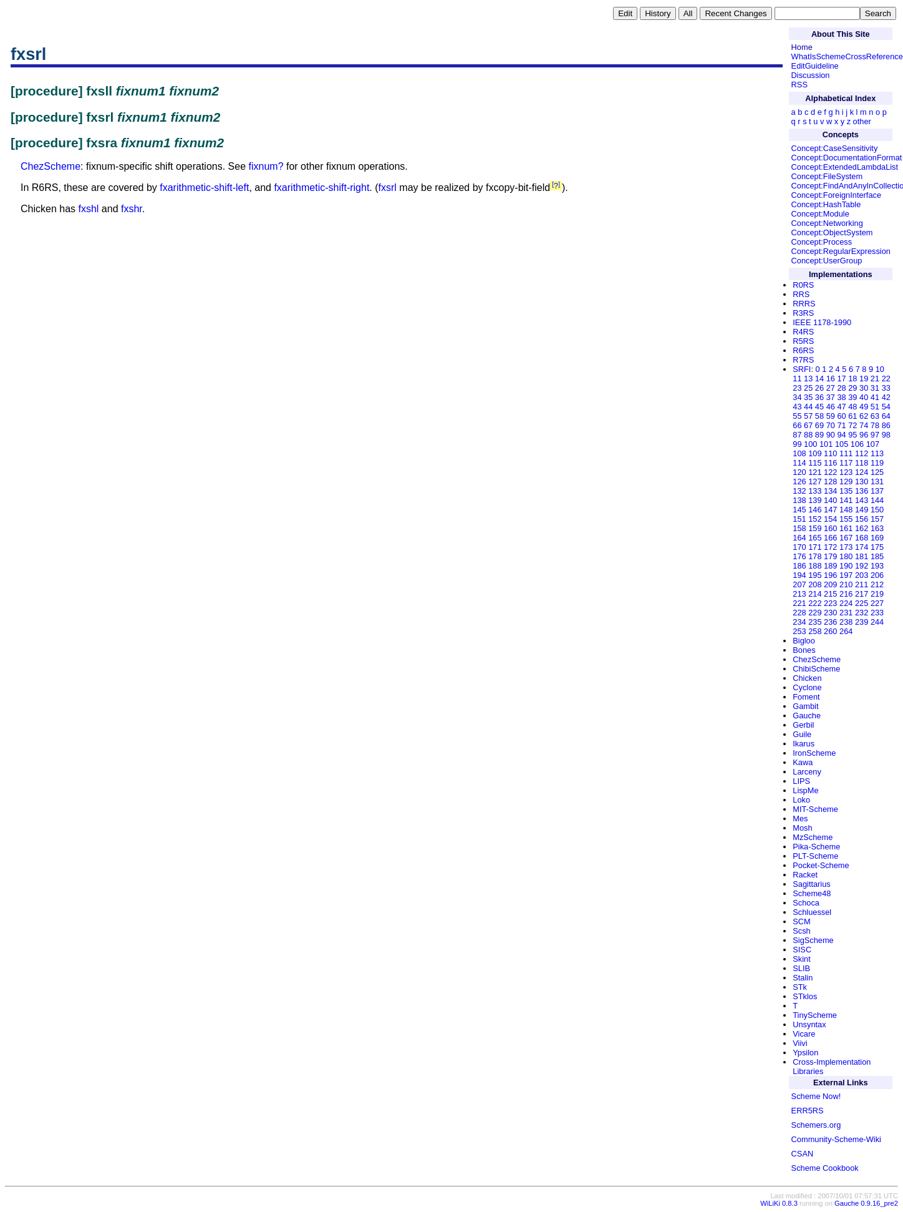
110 (830, 453)
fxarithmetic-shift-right (321, 187)
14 (819, 378)
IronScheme (814, 753)
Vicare (804, 1034)
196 (830, 575)
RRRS (804, 303)
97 (875, 434)
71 (841, 425)
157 (877, 519)
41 (875, 397)
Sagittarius (811, 884)
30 (863, 388)
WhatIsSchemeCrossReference (847, 56)
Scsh (801, 931)
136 (861, 491)
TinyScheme (815, 1015)
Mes (800, 818)
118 (861, 462)
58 (819, 416)
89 (819, 434)
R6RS (803, 350)
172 (830, 547)
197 (845, 575)
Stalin (803, 977)
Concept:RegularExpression (841, 251)
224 (845, 603)
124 (861, 472)
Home (802, 47)
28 (841, 388)
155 (845, 519)
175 (877, 547)
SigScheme (813, 940)
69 (819, 425)
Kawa (803, 762)
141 (845, 500)
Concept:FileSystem (827, 176)
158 (799, 528)
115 (814, 462)
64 (886, 416)
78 (875, 425)
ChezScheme (50, 166)
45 (819, 406)
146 (814, 509)
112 (861, 453)
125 (877, 472)
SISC (802, 949)
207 (799, 584)
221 (799, 603)
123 (845, 472)
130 (861, 481)
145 (799, 509)
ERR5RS (807, 1110)
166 (830, 537)
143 (861, 500)
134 (830, 491)
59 (830, 416)
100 (810, 444)
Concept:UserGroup (826, 260)
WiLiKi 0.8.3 (779, 1203)
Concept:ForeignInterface (836, 195)
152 (814, 519)
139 (814, 500)
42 (886, 397)
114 (799, 462)
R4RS (803, 331)
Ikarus (803, 743)
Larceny (807, 771)
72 (852, 425)
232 (861, 612)
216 (845, 594)
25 (808, 388)
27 (830, 388)
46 (830, 406)
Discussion (810, 75)
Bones (804, 650)
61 (852, 416)
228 (799, 612)
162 (861, 528)
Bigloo (804, 640)
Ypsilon (805, 1052)
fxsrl (388, 187)
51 (875, 406)
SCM (801, 921)
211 (861, 584)
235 (814, 622)
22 (886, 378)
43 (797, 406)
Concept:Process (821, 242)
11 (797, 378)
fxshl (89, 208)
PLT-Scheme (815, 856)
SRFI (802, 369)
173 (845, 547)
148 (845, 509)
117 (845, 462)
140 (830, 500)
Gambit (805, 706)
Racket (805, 874)
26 (819, 388)
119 (877, 462)
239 (861, 622)
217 (861, 594)
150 (877, 509)
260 (830, 631)
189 (830, 565)
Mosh (802, 828)
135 (845, 491)
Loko (801, 799)
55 (797, 416)
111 (845, 453)
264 (845, 631)
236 (830, 622)
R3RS (803, 313)
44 (808, 406)
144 (877, 500)
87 (797, 434)
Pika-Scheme (816, 846)
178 (814, 556)
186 (799, 565)
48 (852, 406)
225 (861, 603)
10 (880, 369)
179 (830, 556)
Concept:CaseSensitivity (834, 148)
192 (861, 565)
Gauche (807, 715)
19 (863, 378)
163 (877, 528)
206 (877, 575)
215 (830, 594)
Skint (801, 959)
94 (841, 434)
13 (808, 378)
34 (797, 397)
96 (863, 434)
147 (830, 509)
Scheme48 (812, 893)
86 (886, 425)
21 (875, 378)
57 (808, 416)
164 (799, 537)
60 (841, 416)
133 (814, 491)
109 (814, 453)
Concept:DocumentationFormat (846, 157)
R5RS (803, 341)
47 (841, 406)
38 (841, 397)
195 (814, 575)
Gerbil (803, 725)
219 (877, 594)
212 (877, 584)
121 (814, 472)
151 (799, 519)
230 (830, 612)
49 (863, 406)
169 (877, 537)
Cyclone (807, 687)
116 (830, 462)
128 (830, 481)
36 (819, 397)
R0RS (803, 285)
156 (861, 519)
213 (799, 594)
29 (852, 388)
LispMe (805, 790)
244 (877, 622)
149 (861, 509)
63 (875, 416)
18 (852, 378)
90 (830, 434)
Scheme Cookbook (825, 1168)
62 (863, 416)
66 (797, 425)
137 (877, 491)
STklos (805, 996)
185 (877, 556)
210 (845, 584)
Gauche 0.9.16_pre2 (866, 1203)
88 (808, 434)
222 (814, 603)
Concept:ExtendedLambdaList (844, 167)
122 (830, 472)
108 (799, 453)
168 (861, 537)
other (862, 121)
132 (799, 491)
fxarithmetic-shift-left (204, 187)
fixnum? (266, 166)
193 (877, 565)
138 (799, 500)
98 (886, 434)
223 (830, 603)
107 (872, 444)
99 (797, 444)
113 (877, 453)
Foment (806, 696)
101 (826, 444)
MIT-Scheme (815, 809)
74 (863, 425)
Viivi (800, 1043)
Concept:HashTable (826, 204)
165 (814, 537)
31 (875, 388)
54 (886, 406)
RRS (801, 294)
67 (808, 425)
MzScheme (813, 837)
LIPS (801, 781)
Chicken (807, 678)
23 (797, 388)
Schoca (806, 902)
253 (799, 631)
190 (845, 565)
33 (886, 388)
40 (863, 397)
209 (830, 584)
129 (845, 481)
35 (808, 397)
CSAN (802, 1153)
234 (799, 622)
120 (799, 472)
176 (799, 556)
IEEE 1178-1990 (822, 322)
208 (814, 584)
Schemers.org (816, 1125)
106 (857, 444)
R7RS (803, 359)
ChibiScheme (816, 668)
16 (830, 378)
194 (799, 575)
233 (877, 612)
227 (877, 603)
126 (799, 481)
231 (845, 612)
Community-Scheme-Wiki (836, 1139)
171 (814, 547)
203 (861, 575)
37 (830, 397)
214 (814, 594)
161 (845, 528)
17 (841, 378)
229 (814, 612)
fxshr (131, 208)
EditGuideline (815, 66)
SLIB (801, 968)
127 (814, 481)
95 (852, 434)
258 (814, 631)
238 (845, 622)
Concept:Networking (827, 223)
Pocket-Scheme (821, 865)
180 (845, 556)
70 (830, 425)
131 (877, 481)
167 (845, 537)
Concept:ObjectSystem (832, 232)
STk (800, 987)
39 (852, 397)
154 (830, 519)
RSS (799, 84)
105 (841, 444)
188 (814, 565)
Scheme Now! (816, 1096)
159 (814, 528)
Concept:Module (820, 213)
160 (830, 528)
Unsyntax (809, 1024)
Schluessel (812, 912)
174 (861, 547)
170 (799, 547)
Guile (802, 734)
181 (861, 556)
